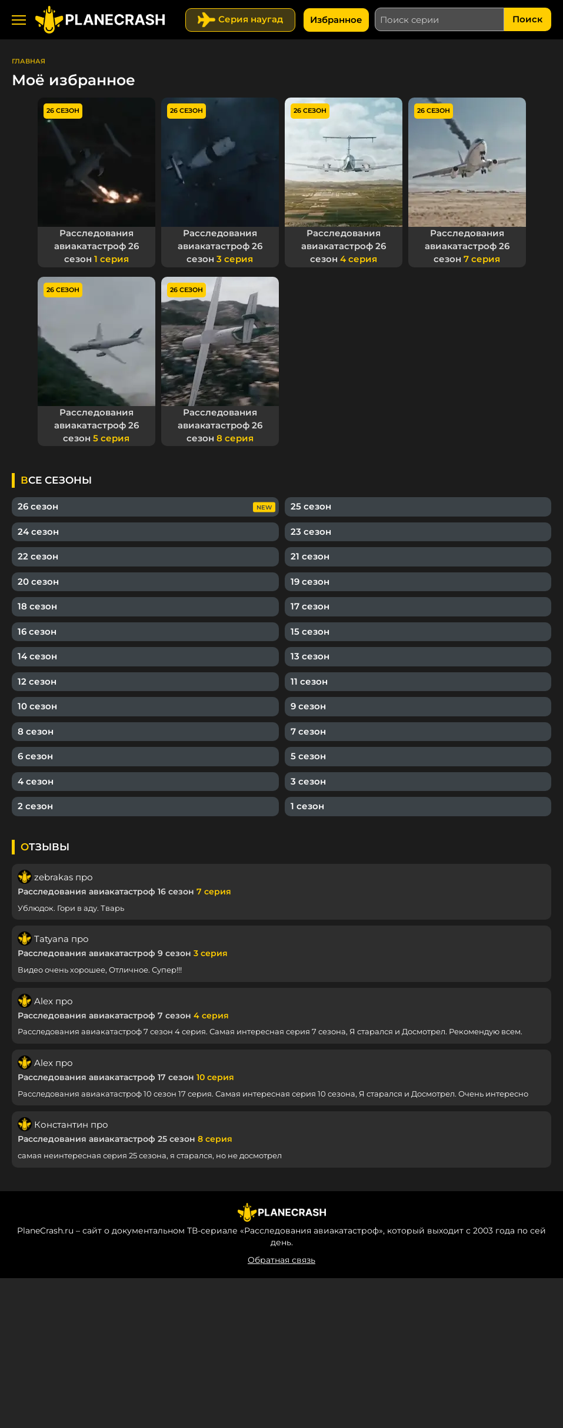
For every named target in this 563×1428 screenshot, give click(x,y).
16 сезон (37, 628)
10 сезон (37, 703)
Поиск (527, 19)
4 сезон (36, 778)
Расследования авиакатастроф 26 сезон (96, 245)
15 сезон (310, 628)
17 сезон (310, 603)
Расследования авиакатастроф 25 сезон (125, 1136)
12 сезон (37, 678)
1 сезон (307, 803)
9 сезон (308, 703)
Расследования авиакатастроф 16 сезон (124, 888)
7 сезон (308, 728)
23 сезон (311, 528)
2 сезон (35, 803)
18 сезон (37, 603)
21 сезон (310, 553)
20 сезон (38, 578)
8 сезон (36, 728)
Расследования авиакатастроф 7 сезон (123, 1012)
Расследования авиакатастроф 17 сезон (126, 1074)
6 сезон (35, 753)
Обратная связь (281, 1257)
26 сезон (38, 503)
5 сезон (308, 753)
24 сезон (38, 528)
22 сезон (38, 553)
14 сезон (37, 653)
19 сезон (310, 578)
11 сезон (309, 678)
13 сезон (310, 653)
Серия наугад (250, 19)
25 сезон (311, 503)
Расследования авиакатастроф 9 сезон (123, 950)
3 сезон (308, 778)
